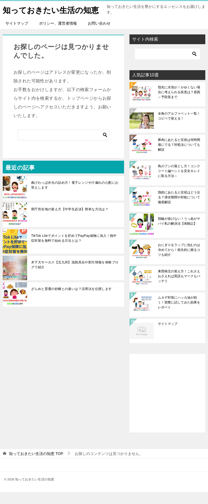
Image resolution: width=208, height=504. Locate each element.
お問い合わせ (99, 35)
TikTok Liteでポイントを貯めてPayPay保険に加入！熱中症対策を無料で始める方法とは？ (74, 250)
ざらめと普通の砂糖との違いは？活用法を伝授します (71, 301)
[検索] (63, 146)
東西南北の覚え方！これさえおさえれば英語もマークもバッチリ (179, 288)
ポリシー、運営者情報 (58, 35)
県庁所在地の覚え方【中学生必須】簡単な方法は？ (69, 221)
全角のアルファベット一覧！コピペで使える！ (179, 128)
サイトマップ (16, 35)
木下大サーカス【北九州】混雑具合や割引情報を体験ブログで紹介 (74, 276)
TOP (36, 465)
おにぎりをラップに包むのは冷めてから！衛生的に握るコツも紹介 (179, 262)
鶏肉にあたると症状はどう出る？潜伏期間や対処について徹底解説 (179, 209)
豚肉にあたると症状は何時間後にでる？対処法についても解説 (179, 156)
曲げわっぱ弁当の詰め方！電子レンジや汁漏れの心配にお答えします (74, 197)
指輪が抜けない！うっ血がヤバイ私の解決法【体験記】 (179, 233)
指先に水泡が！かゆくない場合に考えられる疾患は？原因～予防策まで (179, 104)
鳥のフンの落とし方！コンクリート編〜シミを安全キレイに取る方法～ (179, 183)
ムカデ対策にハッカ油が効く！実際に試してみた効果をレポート (179, 314)
